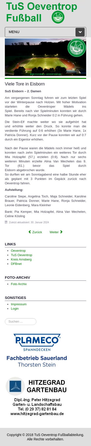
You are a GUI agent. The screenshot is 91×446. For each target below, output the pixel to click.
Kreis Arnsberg (21, 259)
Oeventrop (18, 250)
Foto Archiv (19, 284)
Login (15, 308)
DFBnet (16, 264)
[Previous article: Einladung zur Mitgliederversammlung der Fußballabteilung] (35, 232)
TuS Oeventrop (21, 255)
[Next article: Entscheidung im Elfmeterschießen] (56, 232)
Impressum (18, 304)
